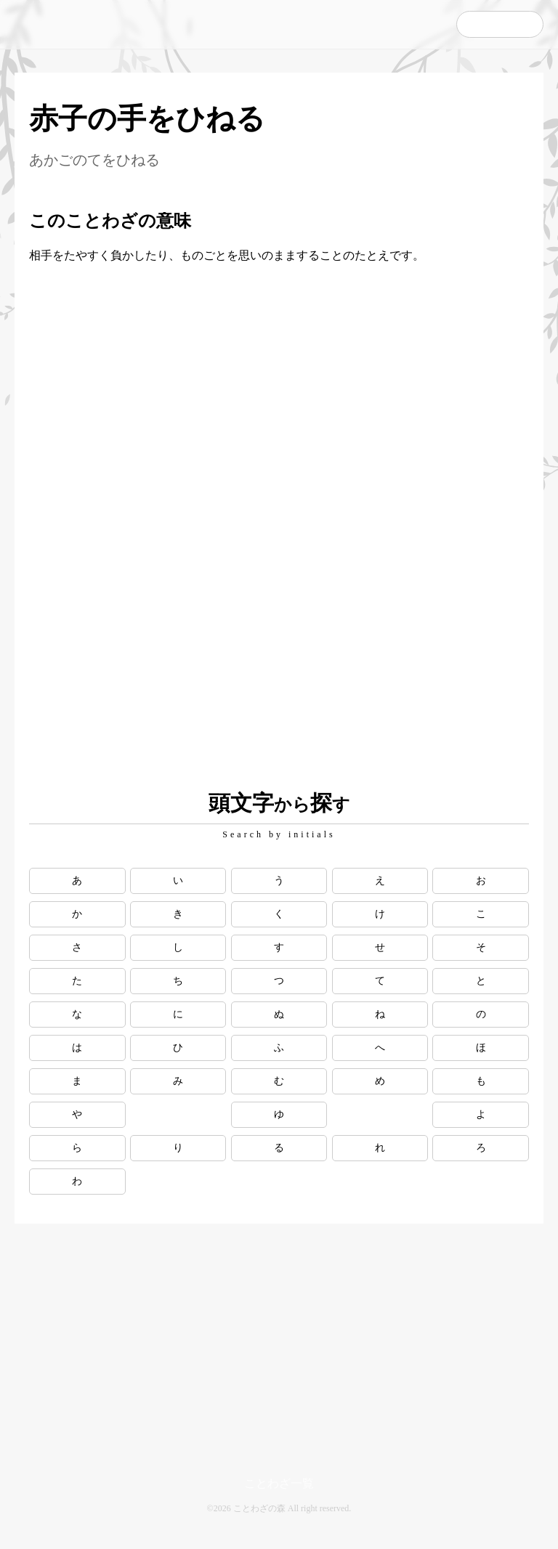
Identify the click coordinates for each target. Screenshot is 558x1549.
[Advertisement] (279, 361)
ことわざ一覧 (279, 1483)
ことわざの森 (80, 24)
